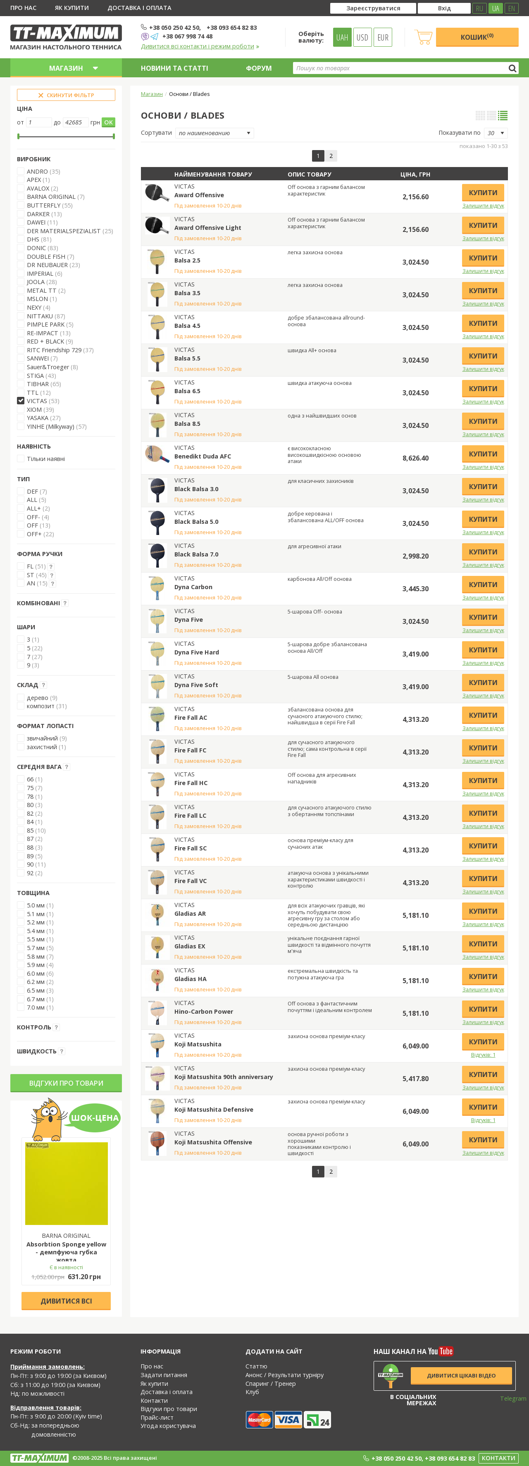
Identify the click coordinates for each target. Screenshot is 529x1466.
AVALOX (38, 188)
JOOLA (36, 282)
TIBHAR (38, 384)
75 (30, 788)
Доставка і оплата (139, 8)
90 (30, 864)
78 (30, 796)
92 (30, 873)
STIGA (35, 376)
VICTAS (37, 401)
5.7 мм (36, 948)
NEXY (34, 307)
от (20, 122)
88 (30, 847)
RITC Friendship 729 (54, 350)
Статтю (256, 1366)
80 (30, 805)
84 (30, 822)
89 (30, 856)
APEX (35, 180)
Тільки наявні (46, 459)
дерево (37, 698)
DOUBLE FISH (46, 256)
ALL (32, 500)
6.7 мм (36, 999)
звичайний (42, 738)
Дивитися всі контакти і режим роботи (200, 46)
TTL (32, 392)
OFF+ (34, 534)
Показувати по (459, 132)
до (57, 122)
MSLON (37, 299)
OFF (32, 525)
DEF (32, 491)
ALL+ (34, 508)
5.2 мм (36, 922)
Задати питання (164, 1375)
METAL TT (42, 290)
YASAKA (37, 418)
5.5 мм (36, 939)
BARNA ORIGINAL (51, 197)
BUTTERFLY (43, 205)
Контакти (154, 1400)
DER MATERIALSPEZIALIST (64, 231)
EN (511, 8)
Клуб (252, 1392)
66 (30, 779)
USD (362, 37)
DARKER (38, 214)
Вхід (444, 8)
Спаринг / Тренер (270, 1383)
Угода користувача (168, 1426)
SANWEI (38, 358)
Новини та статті (174, 68)
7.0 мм (36, 1007)
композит (41, 706)
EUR (382, 37)
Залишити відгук (483, 205)
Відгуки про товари (66, 1083)
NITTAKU (40, 316)
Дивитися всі (66, 1301)
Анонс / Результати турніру (284, 1375)
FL (30, 566)
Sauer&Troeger (48, 367)
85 (30, 830)
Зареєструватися (373, 8)
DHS (33, 239)
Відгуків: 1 (483, 1054)
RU (479, 8)
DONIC (36, 248)
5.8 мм (36, 956)
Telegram (508, 1398)
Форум (259, 68)
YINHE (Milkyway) (50, 426)
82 (30, 813)
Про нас (23, 8)
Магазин (152, 94)
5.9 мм (36, 965)
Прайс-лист (157, 1417)
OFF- (33, 517)
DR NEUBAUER (47, 265)
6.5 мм (36, 990)
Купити (483, 192)
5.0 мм (36, 905)
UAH (342, 37)
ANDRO (37, 171)
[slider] (18, 136)
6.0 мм (36, 973)
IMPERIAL (40, 273)
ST (30, 575)
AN (31, 583)
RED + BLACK (45, 341)
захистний (42, 747)
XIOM (34, 409)
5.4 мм (36, 931)
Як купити (72, 8)
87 (30, 839)
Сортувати (156, 132)
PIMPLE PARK (45, 324)
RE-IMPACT (42, 333)
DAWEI (36, 222)
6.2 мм (36, 982)
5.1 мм (36, 914)
